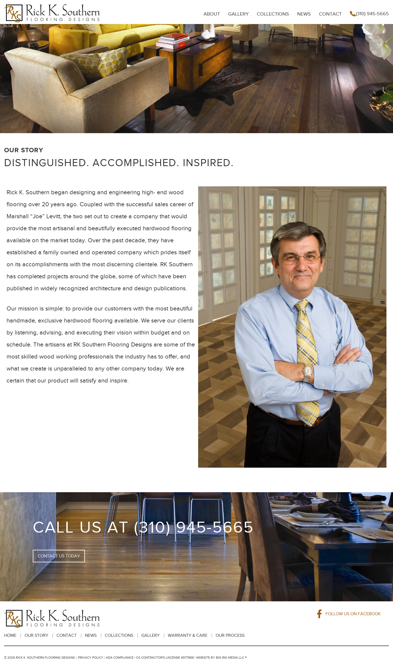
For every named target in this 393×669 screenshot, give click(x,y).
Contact (330, 14)
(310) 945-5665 (369, 14)
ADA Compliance (119, 657)
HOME (10, 635)
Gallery (238, 14)
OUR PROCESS (230, 635)
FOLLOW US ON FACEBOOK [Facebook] (349, 614)
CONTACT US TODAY (59, 556)
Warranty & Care (187, 635)
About (212, 14)
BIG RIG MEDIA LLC (230, 657)
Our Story (36, 635)
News (304, 14)
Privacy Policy (90, 657)
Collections (273, 14)
